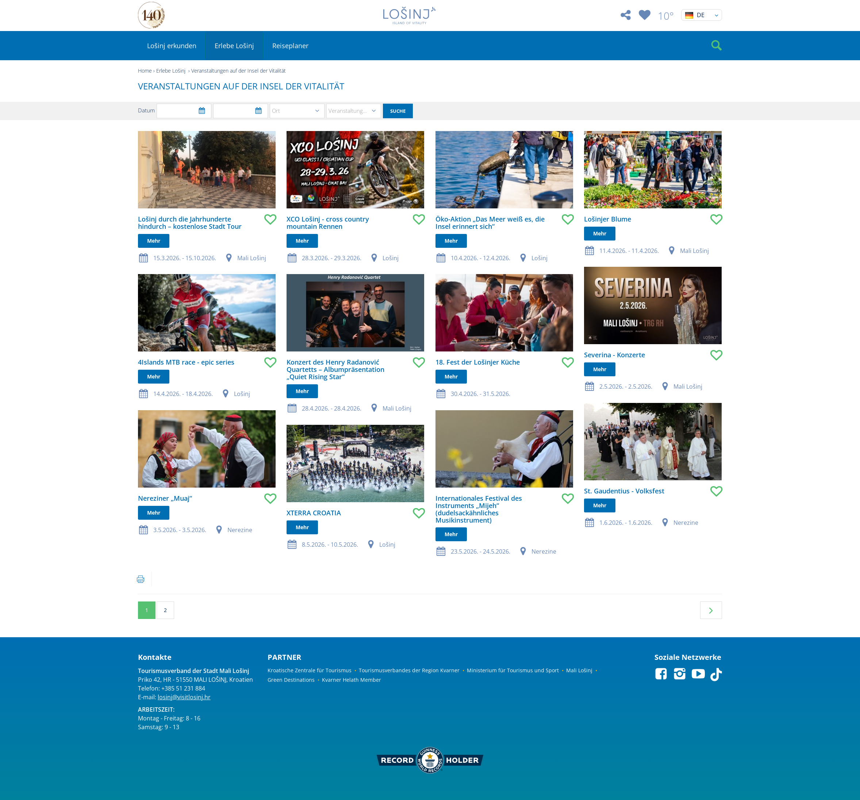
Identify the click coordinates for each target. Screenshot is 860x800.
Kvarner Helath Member (351, 679)
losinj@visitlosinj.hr (184, 697)
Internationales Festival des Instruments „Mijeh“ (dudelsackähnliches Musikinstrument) (399, 485)
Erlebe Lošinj (234, 45)
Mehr (153, 240)
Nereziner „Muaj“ (165, 484)
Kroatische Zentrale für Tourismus (310, 670)
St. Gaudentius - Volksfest (504, 463)
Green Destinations (291, 679)
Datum (146, 110)
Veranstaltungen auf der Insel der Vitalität (238, 70)
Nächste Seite (711, 610)
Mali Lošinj (579, 670)
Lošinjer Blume (487, 219)
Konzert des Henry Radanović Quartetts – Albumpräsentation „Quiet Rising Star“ (296, 362)
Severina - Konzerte (494, 340)
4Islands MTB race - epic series (186, 355)
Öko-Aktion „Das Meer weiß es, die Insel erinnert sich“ (410, 223)
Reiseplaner (290, 45)
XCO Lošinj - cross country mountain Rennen (288, 223)
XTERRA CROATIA (274, 499)
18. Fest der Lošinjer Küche (398, 355)
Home (145, 70)
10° (666, 16)
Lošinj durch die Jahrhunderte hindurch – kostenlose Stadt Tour (190, 223)
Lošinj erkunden (171, 45)
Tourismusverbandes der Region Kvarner (409, 670)
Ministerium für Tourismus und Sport (513, 670)
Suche (398, 111)
